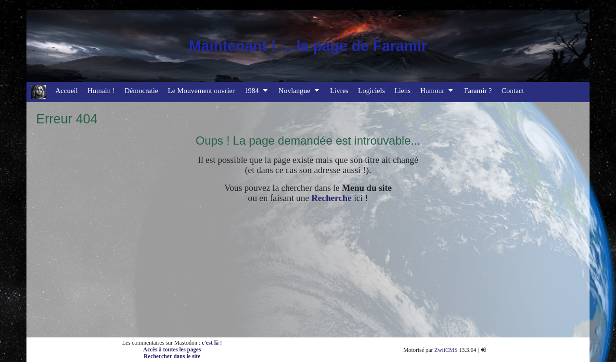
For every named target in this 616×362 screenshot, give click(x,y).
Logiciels (371, 90)
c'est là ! (212, 342)
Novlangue (300, 90)
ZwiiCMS (446, 350)
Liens (403, 90)
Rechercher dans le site (172, 356)
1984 (256, 90)
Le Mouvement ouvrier (201, 90)
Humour (437, 90)
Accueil (66, 90)
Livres (339, 90)
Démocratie (141, 90)
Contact (512, 90)
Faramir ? (478, 90)
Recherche (331, 198)
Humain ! (101, 90)
